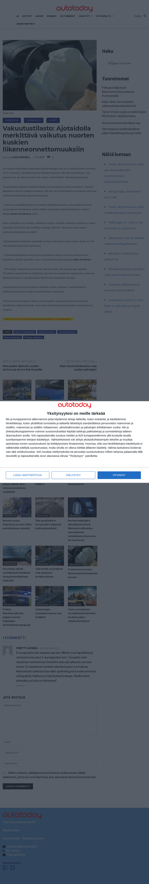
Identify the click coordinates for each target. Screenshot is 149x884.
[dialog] (74, 442)
